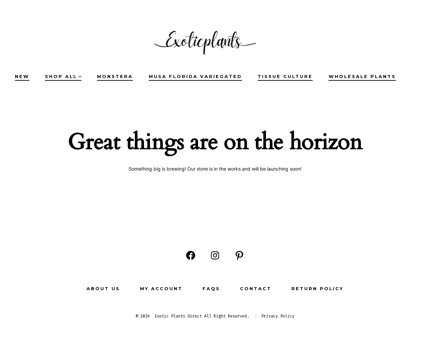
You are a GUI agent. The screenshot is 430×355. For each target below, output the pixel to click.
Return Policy (317, 288)
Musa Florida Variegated (195, 76)
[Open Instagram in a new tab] (215, 255)
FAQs (211, 288)
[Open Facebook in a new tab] (190, 255)
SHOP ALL (63, 76)
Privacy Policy (277, 316)
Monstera (115, 76)
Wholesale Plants (362, 76)
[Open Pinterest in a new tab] (239, 255)
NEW (22, 76)
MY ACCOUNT (161, 288)
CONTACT (255, 288)
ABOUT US (103, 288)
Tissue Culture (285, 76)
